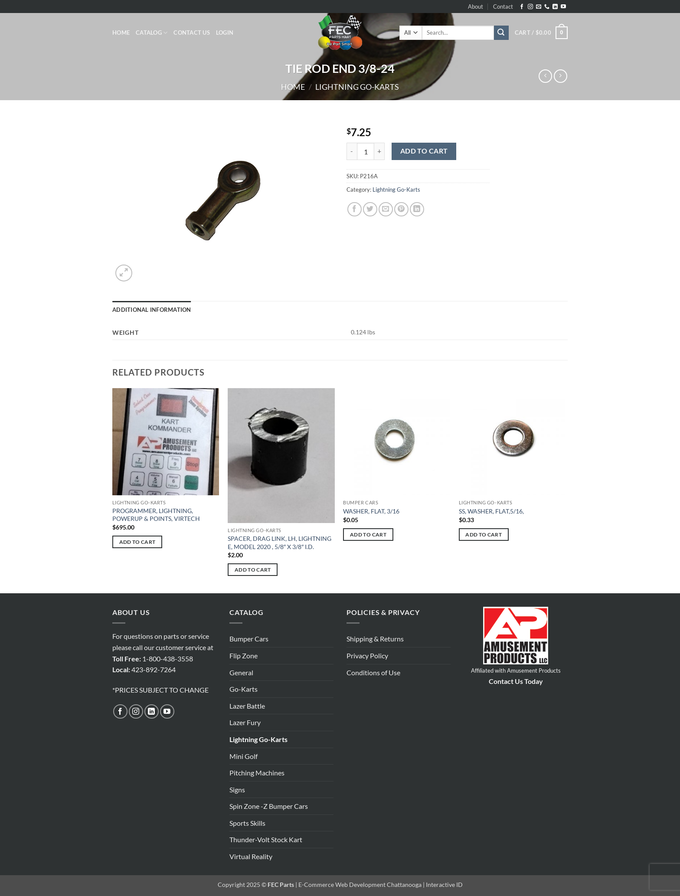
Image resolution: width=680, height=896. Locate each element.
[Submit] (501, 33)
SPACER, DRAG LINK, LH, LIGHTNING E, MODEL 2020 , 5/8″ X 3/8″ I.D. (279, 542)
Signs (237, 789)
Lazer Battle (247, 706)
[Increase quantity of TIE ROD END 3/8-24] (379, 151)
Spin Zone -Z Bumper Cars (268, 806)
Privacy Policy (367, 655)
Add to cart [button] (137, 542)
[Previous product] (560, 76)
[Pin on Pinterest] (401, 209)
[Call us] (546, 7)
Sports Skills (247, 823)
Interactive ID (444, 884)
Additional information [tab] (151, 309)
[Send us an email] (538, 7)
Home (121, 32)
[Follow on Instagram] (530, 7)
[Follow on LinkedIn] (555, 7)
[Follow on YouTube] (563, 7)
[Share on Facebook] (354, 209)
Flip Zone (243, 655)
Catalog (151, 33)
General (241, 672)
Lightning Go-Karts (357, 87)
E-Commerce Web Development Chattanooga (360, 884)
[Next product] (545, 76)
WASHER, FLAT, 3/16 (371, 511)
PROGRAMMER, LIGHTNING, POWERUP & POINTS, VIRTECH (156, 515)
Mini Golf (243, 756)
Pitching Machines (256, 772)
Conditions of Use (373, 672)
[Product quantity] (365, 151)
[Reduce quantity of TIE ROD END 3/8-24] (352, 151)
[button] (224, 32)
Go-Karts (243, 689)
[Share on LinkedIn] (417, 209)
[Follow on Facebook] (521, 7)
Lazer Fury (245, 722)
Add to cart (424, 151)
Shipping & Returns (375, 638)
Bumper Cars (248, 638)
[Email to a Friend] (386, 209)
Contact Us (191, 32)
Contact (503, 6)
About (475, 6)
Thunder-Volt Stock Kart (265, 839)
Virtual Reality (250, 856)
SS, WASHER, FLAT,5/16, (491, 511)
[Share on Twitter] (370, 209)
